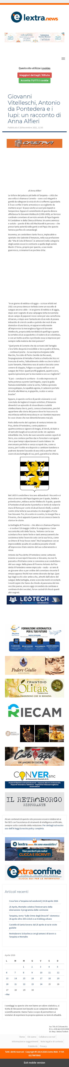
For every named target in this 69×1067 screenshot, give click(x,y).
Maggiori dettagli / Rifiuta (34, 75)
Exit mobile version (34, 1062)
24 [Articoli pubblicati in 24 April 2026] (41, 984)
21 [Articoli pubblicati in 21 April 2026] (15, 984)
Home (22, 1036)
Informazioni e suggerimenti (25, 1041)
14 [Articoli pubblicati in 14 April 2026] (15, 978)
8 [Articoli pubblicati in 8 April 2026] (23, 972)
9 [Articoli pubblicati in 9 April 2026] (32, 972)
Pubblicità (32, 1046)
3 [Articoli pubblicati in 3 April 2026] (40, 966)
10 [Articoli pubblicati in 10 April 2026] (41, 972)
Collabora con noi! (47, 1036)
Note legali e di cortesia (52, 1041)
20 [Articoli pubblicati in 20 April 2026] (7, 984)
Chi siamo (31, 1036)
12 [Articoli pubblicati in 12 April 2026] (58, 972)
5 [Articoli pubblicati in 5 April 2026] (57, 966)
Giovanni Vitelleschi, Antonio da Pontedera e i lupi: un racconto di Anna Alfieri (34, 109)
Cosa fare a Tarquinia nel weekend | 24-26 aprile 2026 (33, 901)
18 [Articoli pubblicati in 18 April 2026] (49, 978)
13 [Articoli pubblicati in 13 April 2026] (7, 978)
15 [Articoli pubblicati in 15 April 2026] (24, 978)
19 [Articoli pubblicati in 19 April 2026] (58, 978)
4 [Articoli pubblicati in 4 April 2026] (49, 966)
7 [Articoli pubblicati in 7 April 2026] (15, 972)
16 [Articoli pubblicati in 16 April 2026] (32, 978)
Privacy (43, 1046)
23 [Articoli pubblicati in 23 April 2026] (32, 984)
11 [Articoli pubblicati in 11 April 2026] (49, 972)
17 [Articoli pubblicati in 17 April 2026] (41, 978)
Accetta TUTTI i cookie (34, 80)
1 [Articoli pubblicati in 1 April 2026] (23, 966)
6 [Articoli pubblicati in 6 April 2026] (6, 972)
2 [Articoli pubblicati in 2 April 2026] (32, 966)
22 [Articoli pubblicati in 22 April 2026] (24, 984)
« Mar (7, 994)
